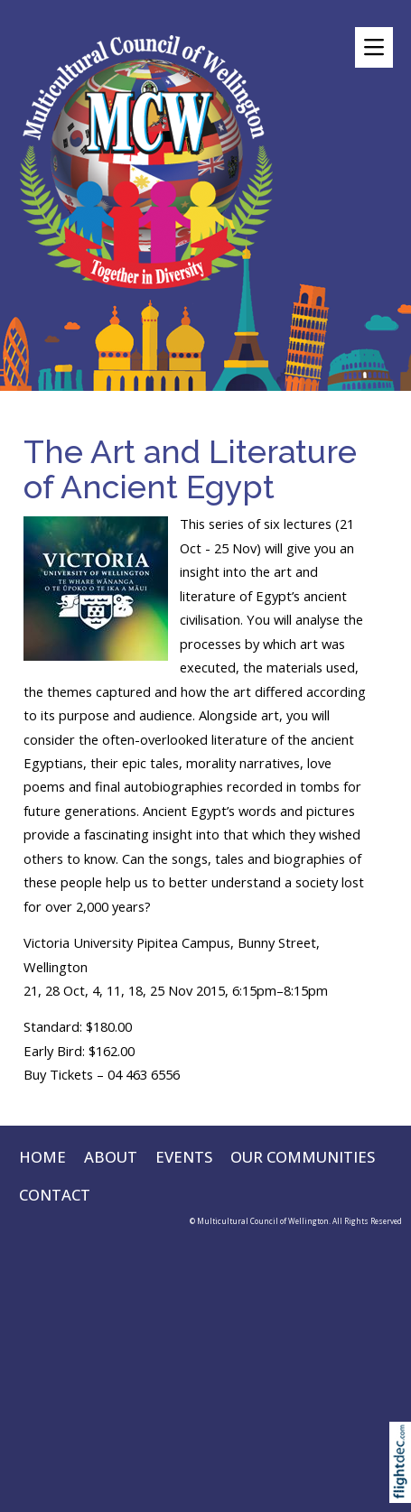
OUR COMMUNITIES (302, 1156)
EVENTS (183, 1156)
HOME (42, 1156)
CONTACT (54, 1194)
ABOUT (110, 1156)
